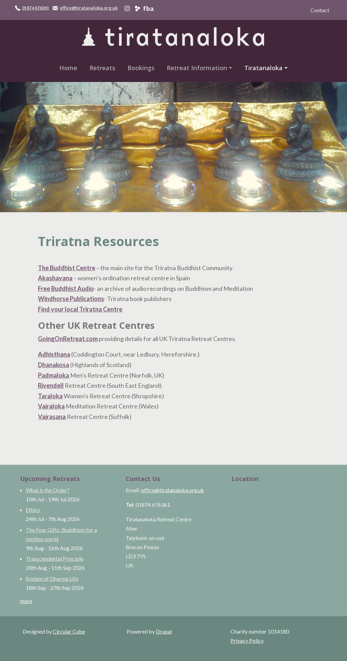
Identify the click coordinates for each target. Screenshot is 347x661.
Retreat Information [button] (197, 68)
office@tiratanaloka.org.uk (89, 8)
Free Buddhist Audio (66, 288)
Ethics (33, 509)
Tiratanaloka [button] (263, 68)
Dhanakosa (53, 364)
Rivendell (51, 385)
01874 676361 (35, 8)
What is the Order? (47, 490)
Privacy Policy (247, 640)
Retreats (102, 68)
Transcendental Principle (54, 558)
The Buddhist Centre (66, 268)
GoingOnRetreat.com (68, 338)
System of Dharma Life (52, 578)
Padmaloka (53, 375)
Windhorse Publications (71, 298)
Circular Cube (69, 631)
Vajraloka (51, 406)
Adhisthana (54, 354)
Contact (319, 10)
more (26, 601)
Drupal (164, 631)
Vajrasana (52, 416)
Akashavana (55, 278)
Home (68, 68)
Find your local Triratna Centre (80, 309)
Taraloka (50, 396)
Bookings (141, 68)
